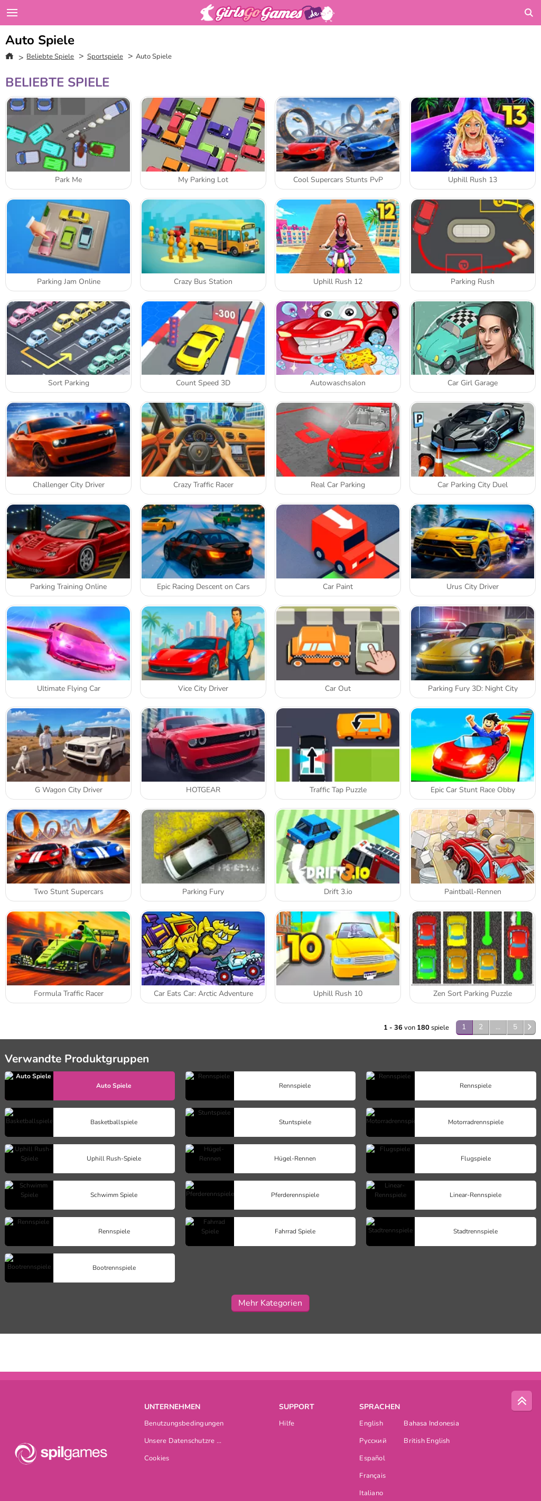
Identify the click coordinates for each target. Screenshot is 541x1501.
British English (427, 1442)
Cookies (157, 1459)
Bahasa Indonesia (431, 1424)
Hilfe (286, 1424)
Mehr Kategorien (270, 1303)
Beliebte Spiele (50, 56)
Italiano (371, 1494)
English (371, 1424)
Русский (373, 1442)
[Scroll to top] (522, 1401)
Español (372, 1459)
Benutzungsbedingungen (184, 1424)
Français (372, 1476)
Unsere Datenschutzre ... (182, 1442)
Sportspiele (105, 56)
